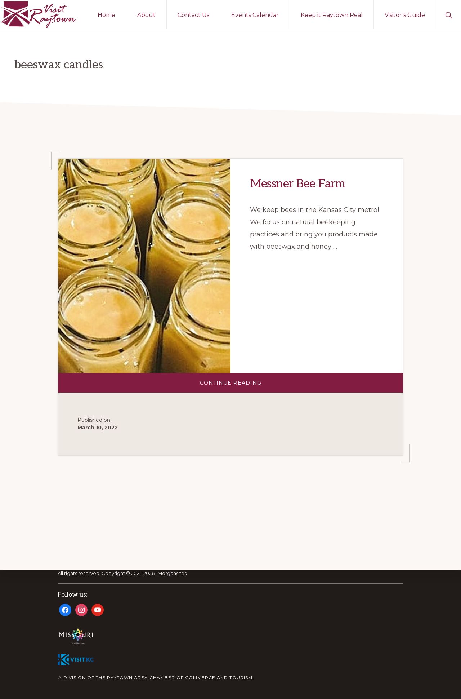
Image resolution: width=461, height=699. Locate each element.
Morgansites (172, 573)
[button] (448, 14)
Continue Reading (245, 386)
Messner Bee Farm (297, 184)
